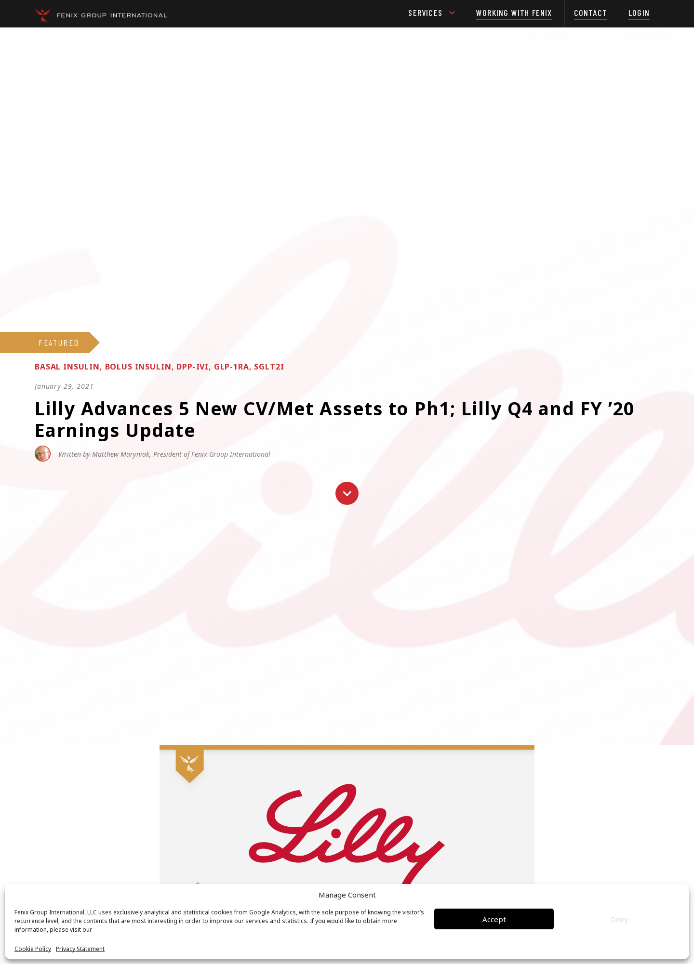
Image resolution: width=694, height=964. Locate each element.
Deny (619, 919)
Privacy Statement (80, 949)
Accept (494, 919)
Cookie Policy (32, 949)
